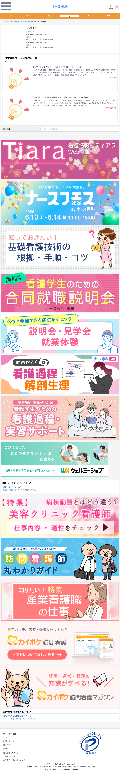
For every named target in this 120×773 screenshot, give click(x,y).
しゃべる (30, 16)
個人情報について (11, 752)
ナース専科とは (10, 733)
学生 (108, 16)
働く (89, 16)
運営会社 (7, 749)
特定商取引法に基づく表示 (15, 760)
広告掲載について (11, 756)
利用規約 (7, 745)
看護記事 (16, 22)
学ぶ (69, 16)
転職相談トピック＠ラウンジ (15, 487)
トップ (10, 16)
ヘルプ (6, 737)
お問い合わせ (9, 741)
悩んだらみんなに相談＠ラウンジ (17, 716)
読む (49, 16)
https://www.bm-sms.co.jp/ (84, 766)
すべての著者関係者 (29, 22)
